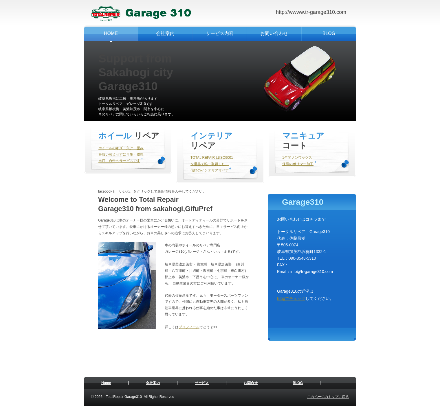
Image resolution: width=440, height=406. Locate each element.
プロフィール (189, 327)
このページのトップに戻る (328, 397)
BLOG (298, 383)
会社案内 (153, 383)
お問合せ (251, 383)
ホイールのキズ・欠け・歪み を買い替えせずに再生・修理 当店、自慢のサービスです (121, 154)
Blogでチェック (291, 298)
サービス (202, 383)
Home (106, 383)
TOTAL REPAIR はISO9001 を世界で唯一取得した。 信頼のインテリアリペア (211, 164)
